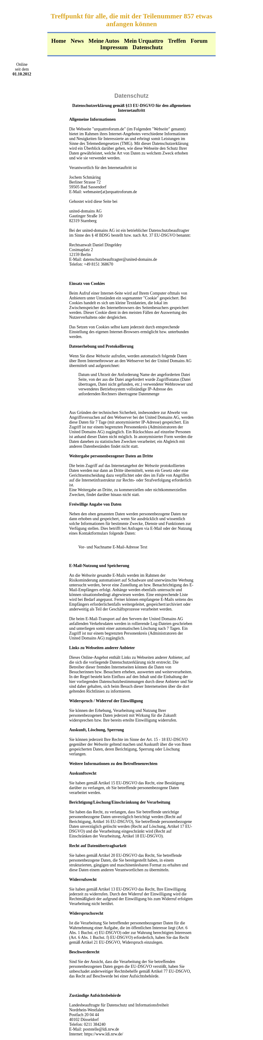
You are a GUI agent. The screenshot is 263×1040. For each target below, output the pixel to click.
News (77, 41)
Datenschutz (147, 47)
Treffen (177, 41)
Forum (199, 41)
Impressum (114, 47)
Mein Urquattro (143, 41)
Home (58, 41)
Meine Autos (104, 41)
